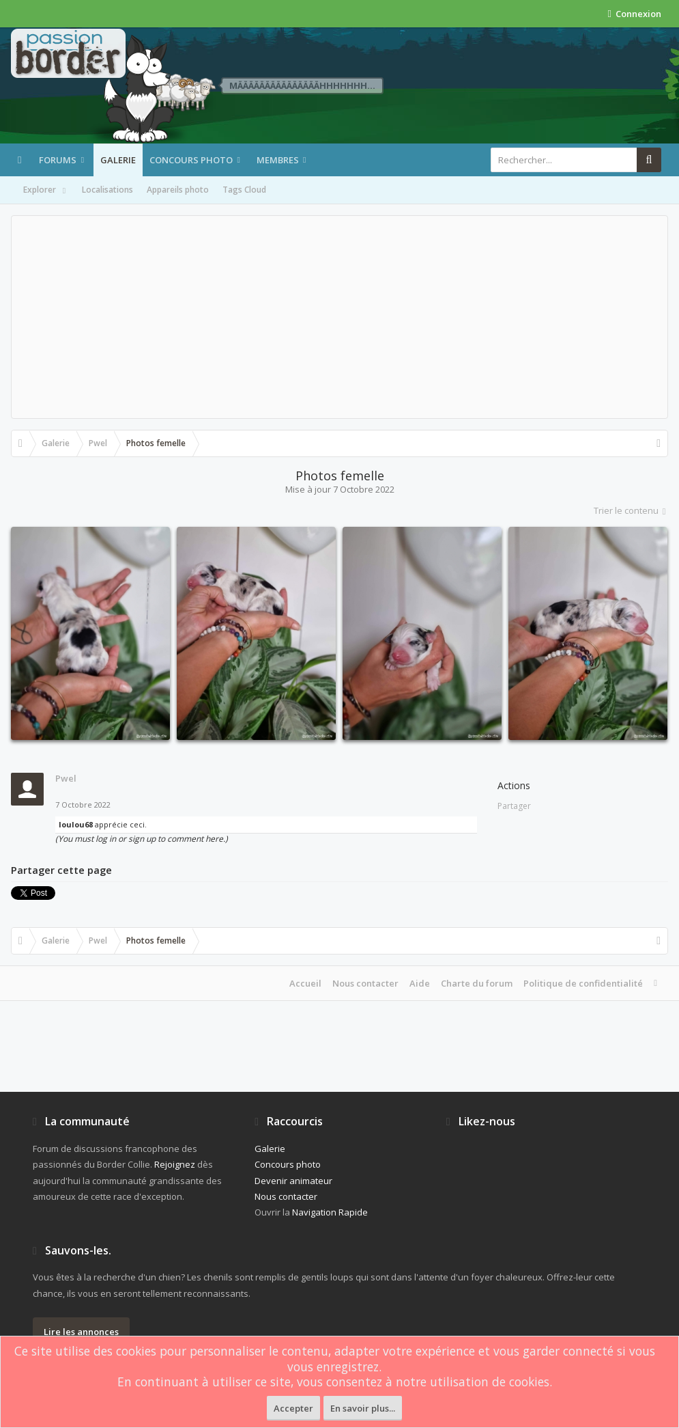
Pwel (65, 778)
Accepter (293, 1408)
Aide (419, 983)
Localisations (107, 189)
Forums (57, 160)
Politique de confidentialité (583, 983)
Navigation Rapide (330, 1212)
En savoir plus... (362, 1408)
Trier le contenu (631, 510)
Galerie (118, 160)
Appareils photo (178, 189)
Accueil (305, 983)
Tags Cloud (244, 189)
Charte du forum (476, 983)
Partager (514, 806)
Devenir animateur (293, 1181)
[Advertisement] (339, 317)
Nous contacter (365, 983)
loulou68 (76, 824)
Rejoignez (174, 1164)
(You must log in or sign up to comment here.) (141, 839)
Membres (278, 160)
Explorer (45, 190)
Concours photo (191, 160)
